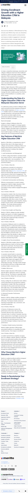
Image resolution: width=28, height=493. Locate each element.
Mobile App (3, 426)
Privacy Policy (5, 483)
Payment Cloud (4, 419)
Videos (2, 443)
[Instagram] (12, 466)
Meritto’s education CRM (18, 171)
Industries (17, 411)
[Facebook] (8, 466)
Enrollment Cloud (5, 413)
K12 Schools (16, 418)
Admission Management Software (6, 429)
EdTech (15, 413)
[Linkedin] (1, 466)
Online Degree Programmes (17, 423)
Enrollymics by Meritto (6, 447)
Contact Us (16, 441)
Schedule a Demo (7, 491)
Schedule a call (20, 398)
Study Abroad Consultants (20, 427)
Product (3, 411)
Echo (2, 421)
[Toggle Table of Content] (12, 67)
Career (15, 443)
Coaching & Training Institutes (18, 416)
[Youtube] (16, 466)
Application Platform (5, 417)
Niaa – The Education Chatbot (6, 424)
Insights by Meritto (5, 439)
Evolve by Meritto (5, 449)
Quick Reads (4, 445)
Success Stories (17, 439)
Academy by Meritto (5, 435)
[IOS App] (11, 469)
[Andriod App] (4, 469)
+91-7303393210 (4, 461)
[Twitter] (6, 466)
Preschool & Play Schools (20, 420)
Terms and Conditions (12, 483)
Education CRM (4, 415)
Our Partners (17, 437)
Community (4, 433)
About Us (16, 435)
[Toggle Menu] (25, 5)
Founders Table (4, 441)
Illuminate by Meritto (5, 437)
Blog (2, 451)
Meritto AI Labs (4, 453)
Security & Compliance (19, 447)
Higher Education (18, 426)
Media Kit (16, 445)
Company (17, 433)
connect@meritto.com (5, 463)
